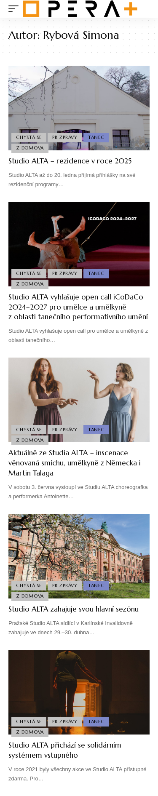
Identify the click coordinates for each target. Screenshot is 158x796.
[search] (143, 9)
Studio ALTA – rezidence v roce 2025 (69, 161)
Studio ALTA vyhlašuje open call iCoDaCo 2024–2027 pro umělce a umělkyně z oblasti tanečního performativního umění (78, 307)
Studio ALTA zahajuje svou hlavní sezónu (73, 609)
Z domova (30, 148)
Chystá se (29, 137)
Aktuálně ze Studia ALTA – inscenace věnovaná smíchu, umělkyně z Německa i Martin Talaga (74, 463)
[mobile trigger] (15, 8)
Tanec (96, 137)
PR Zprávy (65, 137)
